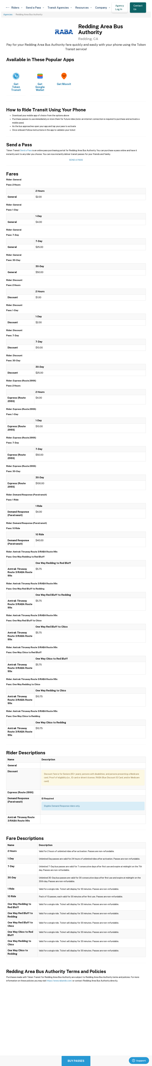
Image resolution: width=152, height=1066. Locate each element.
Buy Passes (76, 1060)
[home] (8, 7)
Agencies (7, 14)
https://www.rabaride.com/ (59, 981)
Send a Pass (26, 150)
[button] (17, 8)
